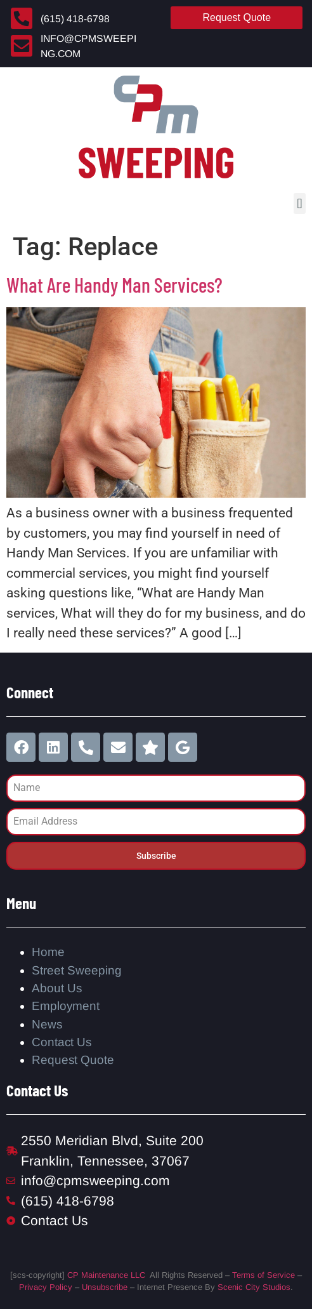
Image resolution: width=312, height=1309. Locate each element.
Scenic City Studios (254, 1287)
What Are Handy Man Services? (114, 284)
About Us (57, 988)
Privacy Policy (45, 1287)
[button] (300, 203)
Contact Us (61, 1042)
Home (48, 952)
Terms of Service (263, 1275)
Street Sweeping (77, 970)
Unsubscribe (104, 1287)
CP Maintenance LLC (106, 1275)
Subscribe (156, 856)
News (47, 1024)
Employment (66, 1006)
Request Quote (73, 1059)
